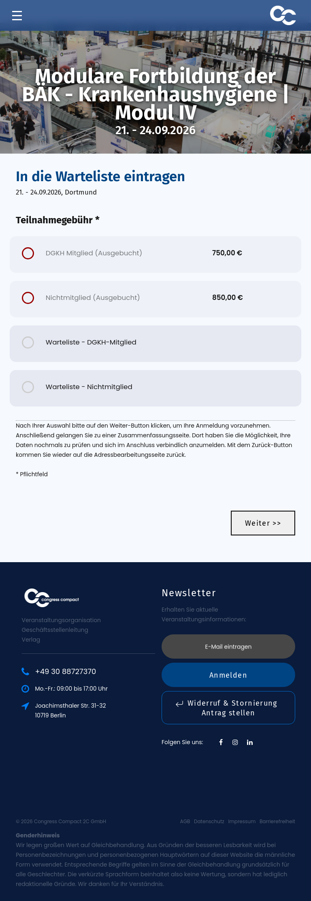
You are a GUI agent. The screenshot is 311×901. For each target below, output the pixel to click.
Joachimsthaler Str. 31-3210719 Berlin (101, 710)
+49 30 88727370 (97, 671)
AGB (185, 821)
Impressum (242, 821)
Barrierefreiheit (277, 821)
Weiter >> (263, 523)
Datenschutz (209, 821)
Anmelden (228, 633)
